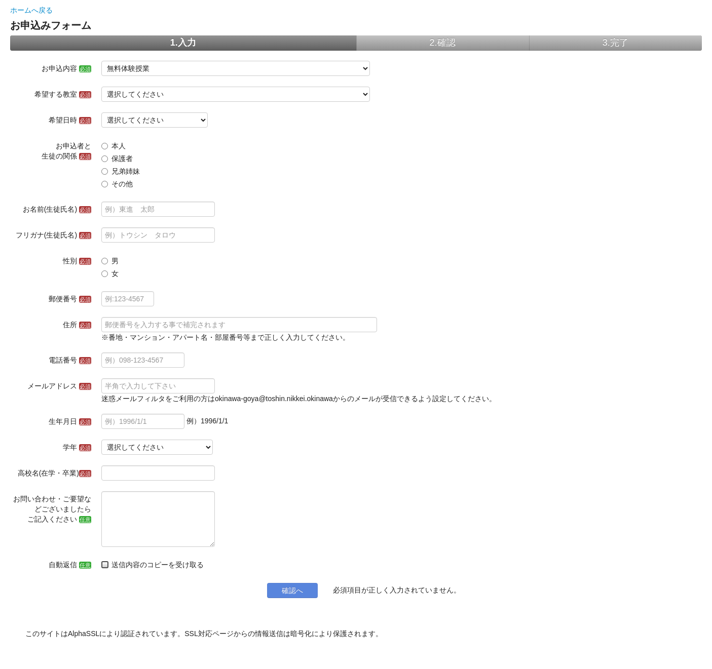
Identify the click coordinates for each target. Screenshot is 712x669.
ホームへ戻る (31, 10)
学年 (77, 447)
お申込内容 (66, 68)
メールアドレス (59, 386)
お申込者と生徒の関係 (66, 151)
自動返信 (70, 565)
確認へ (292, 590)
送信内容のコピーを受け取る (152, 565)
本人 (113, 146)
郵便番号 (70, 299)
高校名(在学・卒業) (54, 473)
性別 (77, 261)
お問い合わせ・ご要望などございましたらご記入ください (52, 509)
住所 (77, 325)
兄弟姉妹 (120, 171)
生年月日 (70, 421)
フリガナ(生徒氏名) (53, 235)
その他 (117, 184)
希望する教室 (62, 94)
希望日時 (70, 120)
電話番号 (70, 360)
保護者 (117, 158)
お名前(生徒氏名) (57, 209)
